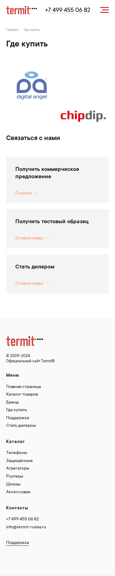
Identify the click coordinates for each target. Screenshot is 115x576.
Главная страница (23, 387)
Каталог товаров (22, 394)
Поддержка (17, 418)
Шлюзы (13, 484)
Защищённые (19, 461)
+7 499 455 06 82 (22, 519)
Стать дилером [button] (34, 267)
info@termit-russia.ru (26, 527)
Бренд (12, 402)
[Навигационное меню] (104, 10)
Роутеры (14, 476)
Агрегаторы (17, 468)
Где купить (16, 410)
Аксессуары (18, 492)
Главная (12, 30)
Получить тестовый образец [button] (52, 222)
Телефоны (16, 453)
